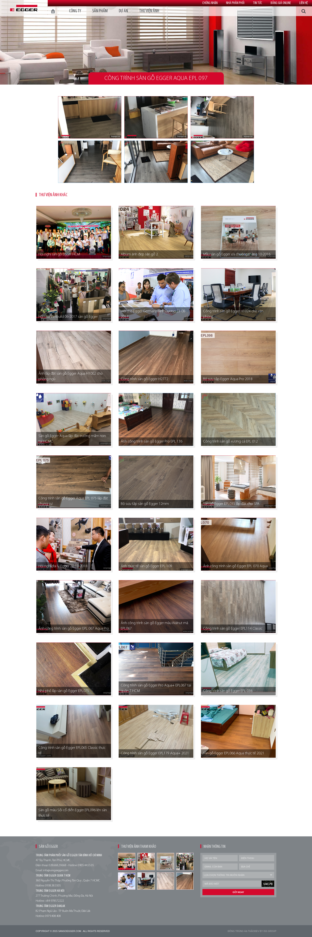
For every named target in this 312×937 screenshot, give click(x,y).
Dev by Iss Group (265, 931)
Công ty (75, 11)
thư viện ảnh (149, 11)
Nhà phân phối (235, 3)
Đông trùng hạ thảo (241, 931)
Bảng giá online (281, 3)
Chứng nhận (210, 3)
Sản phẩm (100, 11)
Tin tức (257, 3)
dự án (123, 11)
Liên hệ (303, 3)
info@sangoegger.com (55, 870)
